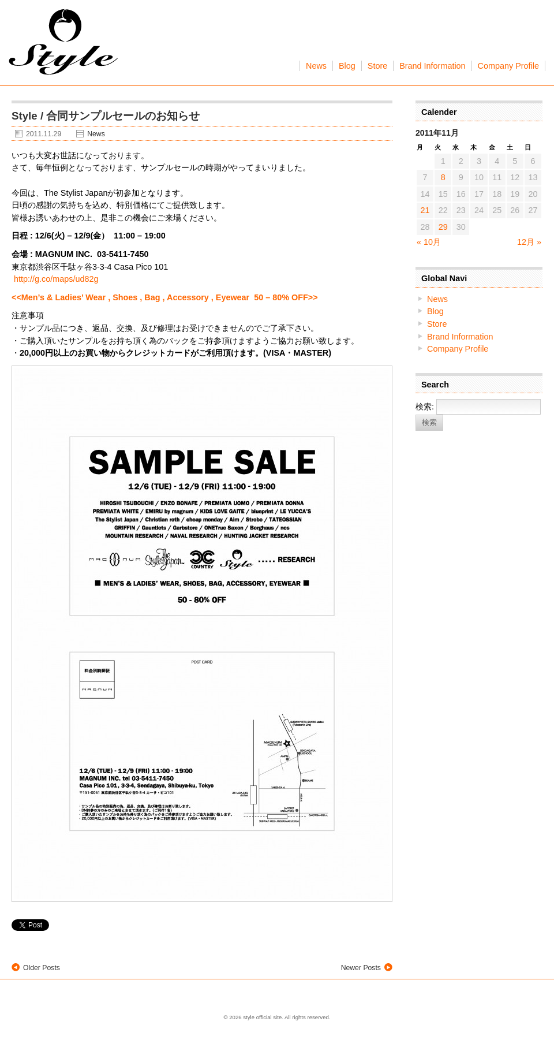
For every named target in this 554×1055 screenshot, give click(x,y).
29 (443, 227)
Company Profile (508, 65)
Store (377, 65)
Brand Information (432, 65)
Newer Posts (361, 968)
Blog (347, 65)
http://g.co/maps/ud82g (56, 279)
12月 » (529, 242)
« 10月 (429, 242)
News (316, 65)
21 (425, 210)
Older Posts (41, 968)
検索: (424, 406)
